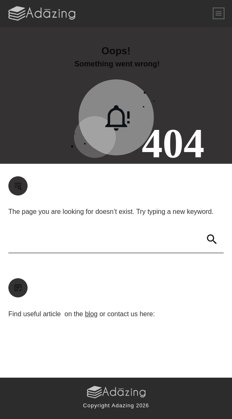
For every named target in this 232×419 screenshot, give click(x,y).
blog (91, 313)
